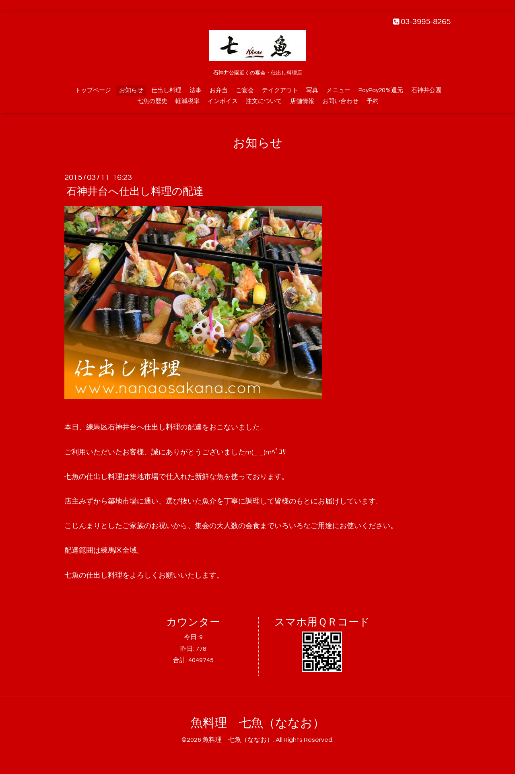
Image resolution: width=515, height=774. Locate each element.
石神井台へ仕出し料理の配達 (135, 191)
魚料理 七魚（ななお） (258, 723)
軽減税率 (187, 101)
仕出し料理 (166, 90)
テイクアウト (280, 90)
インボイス (223, 101)
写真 (312, 90)
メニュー (338, 90)
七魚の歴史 (152, 101)
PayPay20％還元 (380, 90)
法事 (196, 90)
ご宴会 (245, 90)
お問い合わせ (340, 101)
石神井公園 (426, 90)
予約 (373, 101)
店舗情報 (302, 101)
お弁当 (219, 90)
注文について (264, 101)
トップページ (93, 90)
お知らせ (131, 90)
